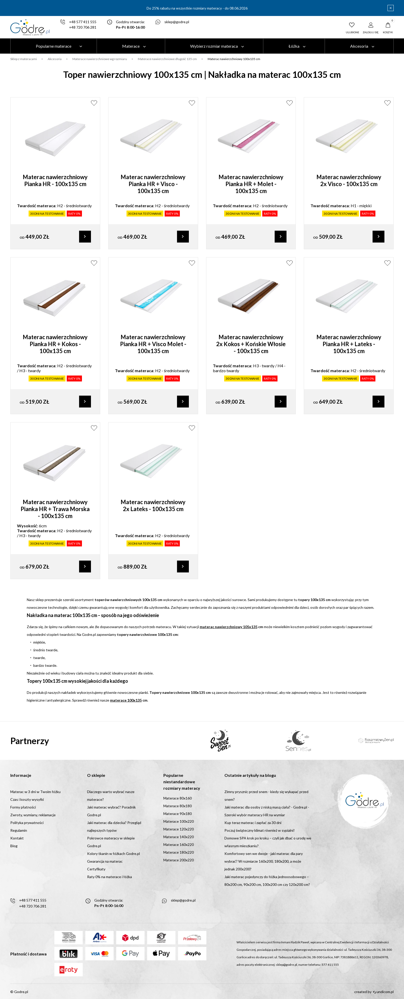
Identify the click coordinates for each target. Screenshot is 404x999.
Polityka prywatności (27, 822)
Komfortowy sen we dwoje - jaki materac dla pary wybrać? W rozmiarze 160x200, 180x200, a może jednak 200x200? (263, 861)
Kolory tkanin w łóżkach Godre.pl (113, 853)
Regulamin (18, 830)
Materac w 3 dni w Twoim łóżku (35, 791)
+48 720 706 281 (82, 27)
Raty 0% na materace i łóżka (109, 877)
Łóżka (294, 46)
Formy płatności (23, 807)
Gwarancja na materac (105, 861)
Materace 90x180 (177, 813)
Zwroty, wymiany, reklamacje (33, 815)
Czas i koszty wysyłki (27, 799)
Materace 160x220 (178, 844)
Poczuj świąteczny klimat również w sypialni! (259, 830)
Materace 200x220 (178, 860)
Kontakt (17, 838)
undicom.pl (383, 991)
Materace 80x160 (177, 798)
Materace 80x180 (177, 806)
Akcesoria (359, 46)
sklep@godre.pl (176, 22)
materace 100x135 (126, 703)
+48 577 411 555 (82, 22)
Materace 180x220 (178, 852)
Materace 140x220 (178, 837)
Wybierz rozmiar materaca (214, 46)
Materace (131, 46)
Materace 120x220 (178, 829)
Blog (14, 846)
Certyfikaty (96, 869)
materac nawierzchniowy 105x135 (228, 629)
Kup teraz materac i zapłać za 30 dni (252, 822)
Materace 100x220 (178, 821)
